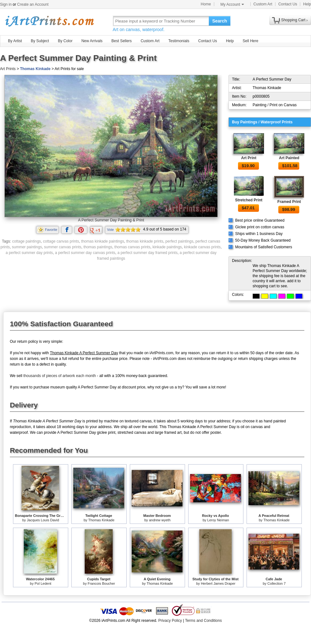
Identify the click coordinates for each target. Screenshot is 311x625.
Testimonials (178, 41)
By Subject (40, 41)
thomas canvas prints (132, 247)
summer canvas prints (62, 247)
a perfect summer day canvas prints (85, 253)
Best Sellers (121, 41)
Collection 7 (277, 583)
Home (206, 4)
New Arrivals (92, 41)
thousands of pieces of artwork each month (59, 376)
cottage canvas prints (61, 241)
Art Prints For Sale (49, 20)
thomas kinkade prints (144, 241)
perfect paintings (179, 241)
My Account (232, 4)
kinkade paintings (167, 247)
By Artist (15, 41)
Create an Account (33, 4)
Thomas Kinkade (35, 69)
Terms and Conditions (203, 620)
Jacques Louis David (43, 520)
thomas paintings (97, 247)
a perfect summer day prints (29, 253)
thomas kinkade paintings (102, 241)
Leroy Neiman (218, 520)
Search (219, 20)
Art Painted (289, 158)
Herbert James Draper (218, 583)
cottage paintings (26, 241)
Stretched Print (248, 200)
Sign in (6, 4)
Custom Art (263, 4)
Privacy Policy (170, 620)
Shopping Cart (293, 20)
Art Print (248, 158)
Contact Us (287, 4)
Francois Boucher (101, 583)
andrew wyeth (159, 520)
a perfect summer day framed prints (147, 253)
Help (307, 4)
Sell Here (250, 41)
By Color (65, 41)
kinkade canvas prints (202, 247)
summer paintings (27, 247)
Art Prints (8, 69)
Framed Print (289, 201)
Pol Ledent (43, 583)
